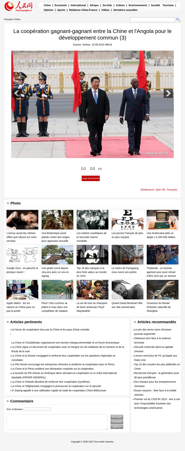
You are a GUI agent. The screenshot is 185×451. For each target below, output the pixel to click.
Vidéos (105, 10)
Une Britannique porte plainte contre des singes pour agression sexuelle (56, 237)
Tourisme (168, 5)
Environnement (138, 5)
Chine (47, 5)
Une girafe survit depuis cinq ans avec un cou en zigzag (55, 272)
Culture (120, 5)
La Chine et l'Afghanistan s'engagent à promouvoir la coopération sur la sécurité (56, 386)
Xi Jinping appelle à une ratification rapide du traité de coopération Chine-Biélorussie (59, 390)
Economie (61, 5)
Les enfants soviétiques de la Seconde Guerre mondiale (92, 237)
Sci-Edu (107, 5)
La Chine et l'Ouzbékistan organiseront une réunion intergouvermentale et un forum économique (65, 342)
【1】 (83, 168)
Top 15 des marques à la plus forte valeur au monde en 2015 (92, 272)
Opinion (48, 10)
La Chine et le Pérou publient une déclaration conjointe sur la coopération (53, 368)
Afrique (94, 5)
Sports (61, 10)
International (78, 5)
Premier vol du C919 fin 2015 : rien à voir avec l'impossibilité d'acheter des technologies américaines (157, 403)
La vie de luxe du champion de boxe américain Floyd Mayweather (92, 307)
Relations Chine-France (83, 10)
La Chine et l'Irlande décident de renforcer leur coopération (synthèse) (51, 381)
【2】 (92, 168)
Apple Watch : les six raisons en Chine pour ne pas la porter (21, 307)
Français (8, 19)
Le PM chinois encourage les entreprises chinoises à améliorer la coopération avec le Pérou (63, 364)
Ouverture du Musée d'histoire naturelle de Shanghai (159, 307)
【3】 (100, 169)
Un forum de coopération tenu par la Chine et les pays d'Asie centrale (50, 329)
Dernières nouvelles (125, 10)
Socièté (155, 5)
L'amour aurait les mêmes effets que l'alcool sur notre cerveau (22, 237)
